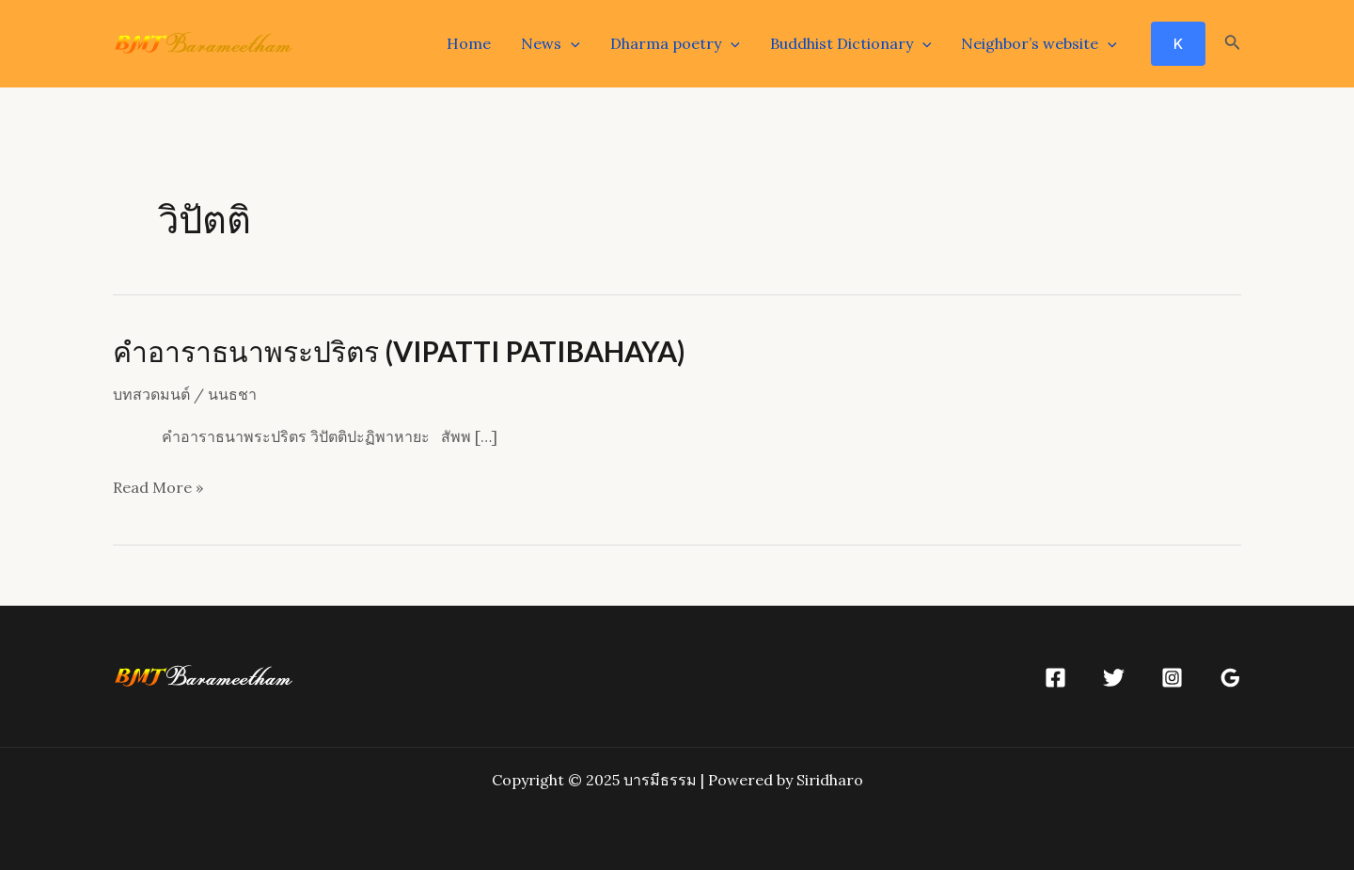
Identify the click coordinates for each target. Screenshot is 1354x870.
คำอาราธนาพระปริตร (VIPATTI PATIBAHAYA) (399, 351)
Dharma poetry (675, 43)
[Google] (1230, 677)
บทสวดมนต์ (151, 394)
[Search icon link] (1232, 44)
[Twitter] (1114, 677)
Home (469, 43)
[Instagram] (1172, 677)
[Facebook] (1055, 677)
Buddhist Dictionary (851, 43)
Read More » (158, 488)
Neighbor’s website (1039, 43)
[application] (570, 43)
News (550, 43)
